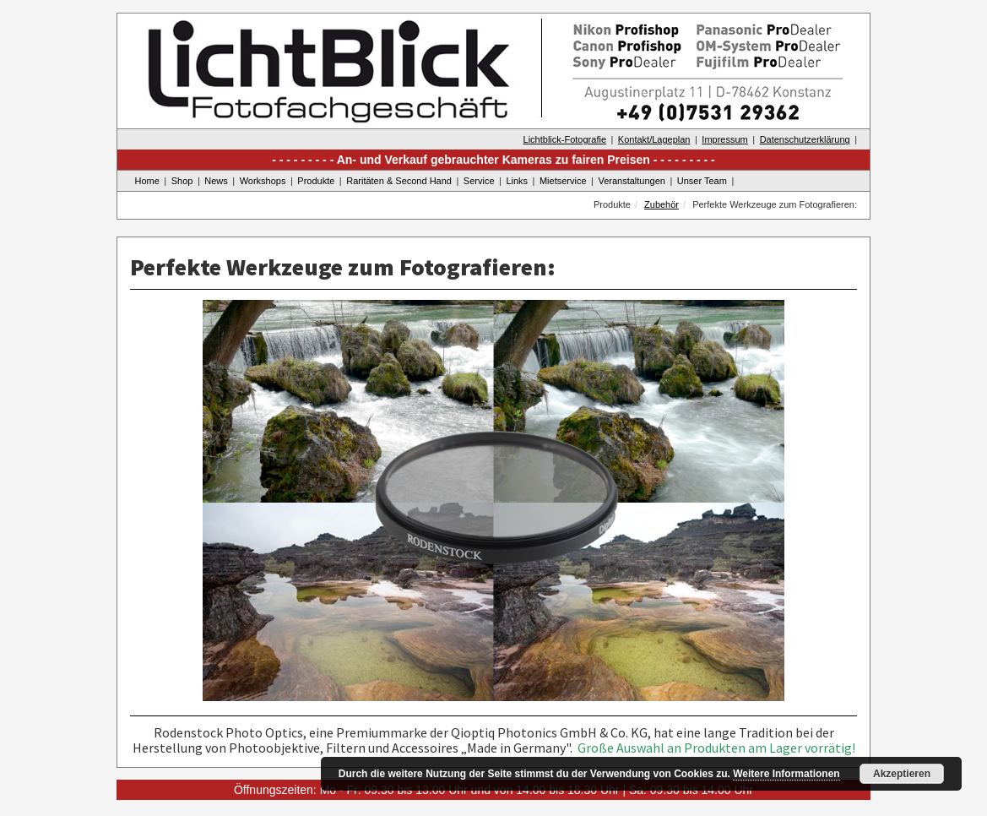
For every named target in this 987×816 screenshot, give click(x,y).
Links (517, 181)
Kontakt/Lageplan (654, 139)
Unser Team (702, 181)
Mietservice (563, 181)
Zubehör (661, 204)
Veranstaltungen (631, 181)
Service (479, 181)
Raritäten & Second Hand (399, 181)
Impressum (724, 139)
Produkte (315, 181)
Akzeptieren (901, 774)
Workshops (263, 181)
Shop (182, 181)
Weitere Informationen (786, 774)
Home (147, 181)
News (216, 181)
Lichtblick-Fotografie (564, 139)
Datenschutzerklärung (805, 139)
